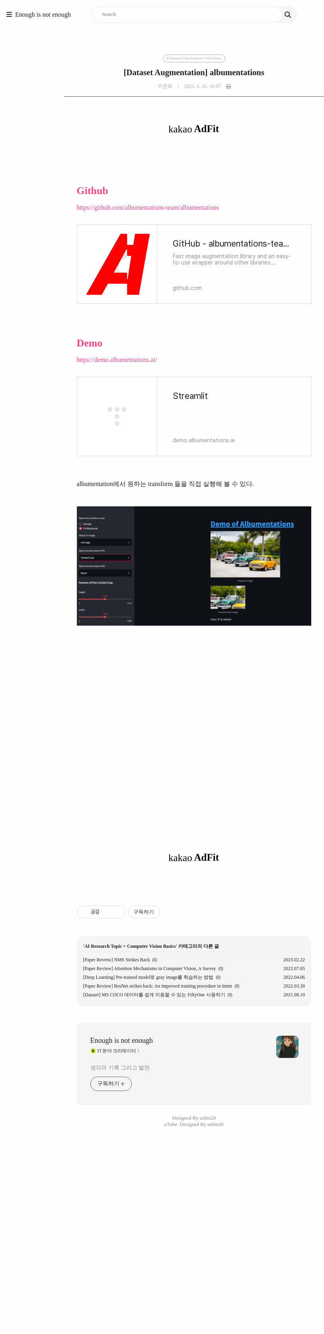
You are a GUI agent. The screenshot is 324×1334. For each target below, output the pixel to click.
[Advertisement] (162, 939)
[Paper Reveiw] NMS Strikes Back (52, 1214)
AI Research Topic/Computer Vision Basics (162, 58)
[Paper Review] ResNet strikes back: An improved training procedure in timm (93, 1240)
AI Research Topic (39, 1201)
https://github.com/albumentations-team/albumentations (84, 207)
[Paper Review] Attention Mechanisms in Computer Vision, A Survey (85, 1223)
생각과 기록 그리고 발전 (56, 1322)
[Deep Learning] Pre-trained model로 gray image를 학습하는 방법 (84, 1232)
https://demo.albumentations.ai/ (53, 359)
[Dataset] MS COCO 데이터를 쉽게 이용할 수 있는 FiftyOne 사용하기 (90, 1249)
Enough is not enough (43, 14)
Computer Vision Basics (87, 1201)
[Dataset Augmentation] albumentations (162, 72)
